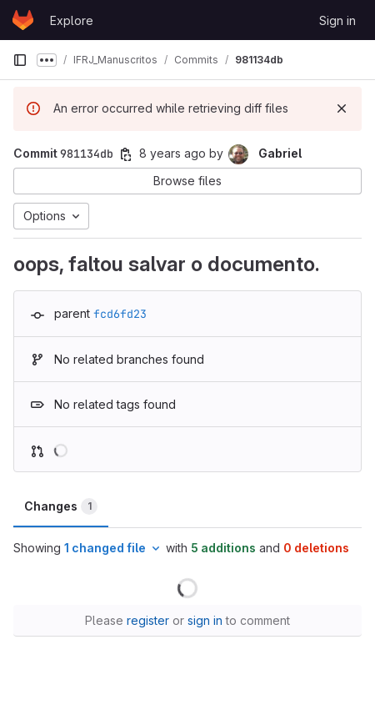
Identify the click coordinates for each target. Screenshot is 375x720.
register (148, 620)
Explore (71, 20)
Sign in (337, 20)
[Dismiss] (342, 108)
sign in (205, 620)
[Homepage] (23, 20)
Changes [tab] (61, 506)
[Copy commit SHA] (126, 154)
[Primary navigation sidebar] (20, 60)
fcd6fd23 (120, 313)
